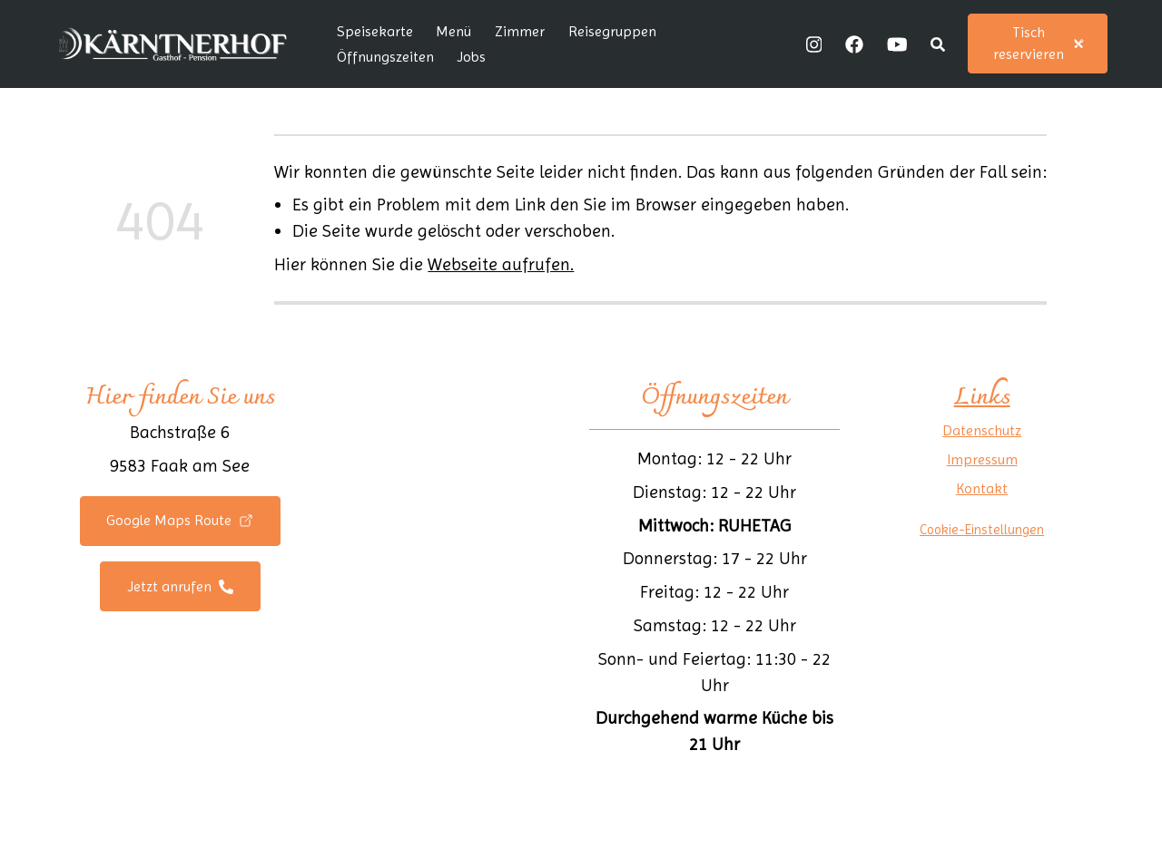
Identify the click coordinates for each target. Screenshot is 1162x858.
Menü (453, 31)
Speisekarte (375, 31)
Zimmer (520, 31)
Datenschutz (981, 430)
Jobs (471, 56)
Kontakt (982, 488)
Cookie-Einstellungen (982, 530)
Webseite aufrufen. (501, 264)
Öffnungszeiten (385, 56)
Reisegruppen (612, 31)
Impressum (982, 459)
